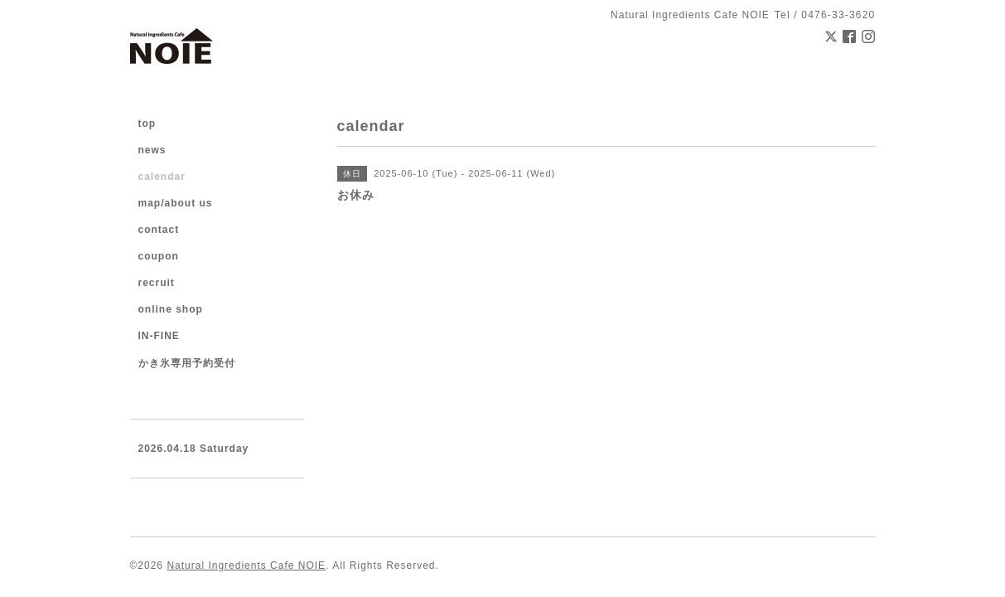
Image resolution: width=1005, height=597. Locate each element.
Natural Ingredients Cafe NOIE (246, 565)
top (147, 123)
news (152, 150)
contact (159, 229)
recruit (156, 283)
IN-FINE (159, 336)
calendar (162, 176)
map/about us (175, 203)
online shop (170, 309)
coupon (158, 256)
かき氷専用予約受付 (186, 363)
